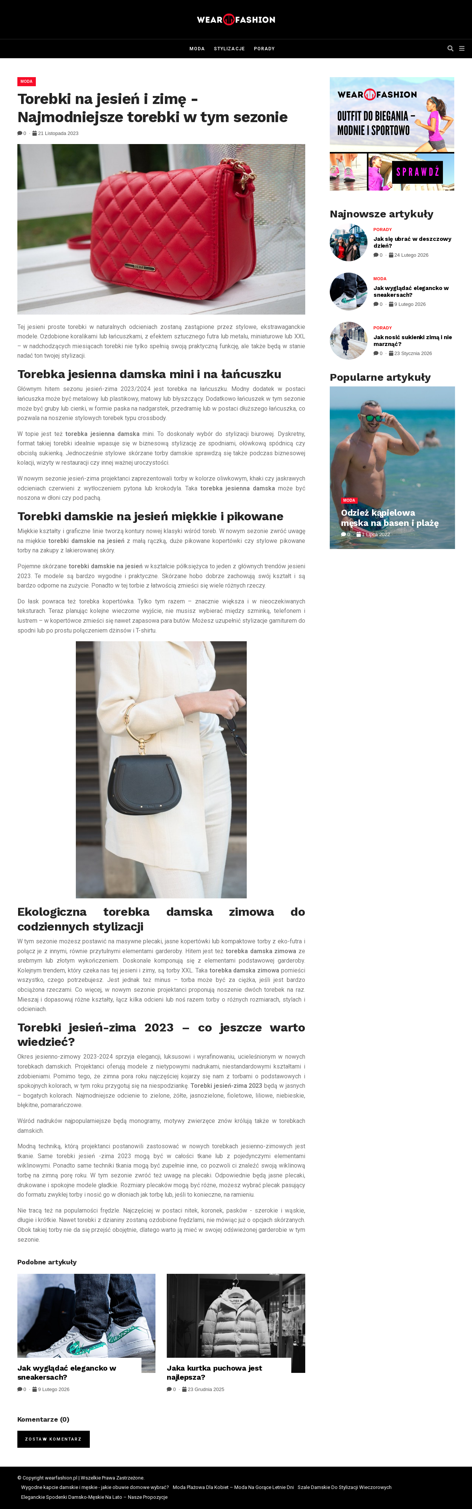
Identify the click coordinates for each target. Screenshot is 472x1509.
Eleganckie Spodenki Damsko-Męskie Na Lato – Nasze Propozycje (94, 1497)
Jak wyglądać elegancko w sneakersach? (66, 1372)
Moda (197, 48)
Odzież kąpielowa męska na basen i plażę (390, 518)
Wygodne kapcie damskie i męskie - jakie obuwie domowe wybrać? (95, 1487)
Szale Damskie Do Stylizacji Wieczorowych (345, 1487)
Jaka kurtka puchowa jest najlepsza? (214, 1372)
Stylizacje (229, 48)
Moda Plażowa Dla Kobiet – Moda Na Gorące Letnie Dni (233, 1487)
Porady (264, 48)
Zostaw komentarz (53, 1439)
